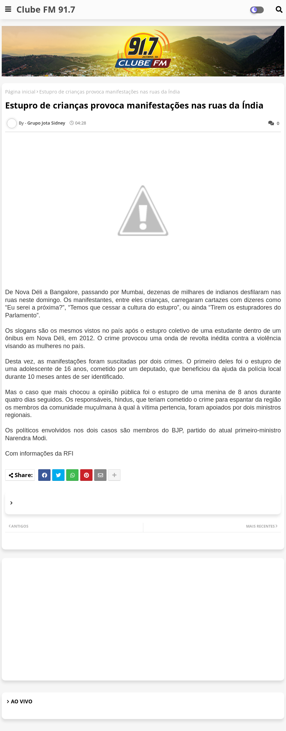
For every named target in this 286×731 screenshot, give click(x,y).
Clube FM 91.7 (45, 9)
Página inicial (20, 91)
